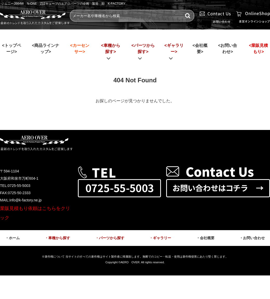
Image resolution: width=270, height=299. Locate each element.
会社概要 (207, 238)
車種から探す (59, 238)
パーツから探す (111, 238)
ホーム (14, 238)
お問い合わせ (254, 238)
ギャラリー (162, 238)
